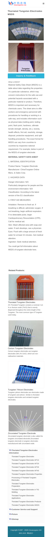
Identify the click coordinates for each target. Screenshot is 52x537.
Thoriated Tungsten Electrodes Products (26, 502)
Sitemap (14, 519)
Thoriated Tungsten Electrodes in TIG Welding (25, 491)
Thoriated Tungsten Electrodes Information (23, 451)
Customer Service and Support (23, 509)
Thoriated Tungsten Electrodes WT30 (25, 467)
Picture (13, 514)
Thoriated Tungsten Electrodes (21, 302)
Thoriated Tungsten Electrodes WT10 (25, 460)
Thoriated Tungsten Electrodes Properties (27, 474)
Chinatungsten (33, 530)
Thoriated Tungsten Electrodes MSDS (25, 505)
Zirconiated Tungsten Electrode (22, 433)
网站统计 (30, 533)
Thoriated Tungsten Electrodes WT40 (25, 471)
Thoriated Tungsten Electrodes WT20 (25, 464)
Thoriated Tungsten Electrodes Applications (23, 497)
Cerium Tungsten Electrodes (20, 348)
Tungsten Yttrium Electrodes (20, 390)
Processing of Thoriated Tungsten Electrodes (24, 479)
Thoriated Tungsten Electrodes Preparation (23, 485)
